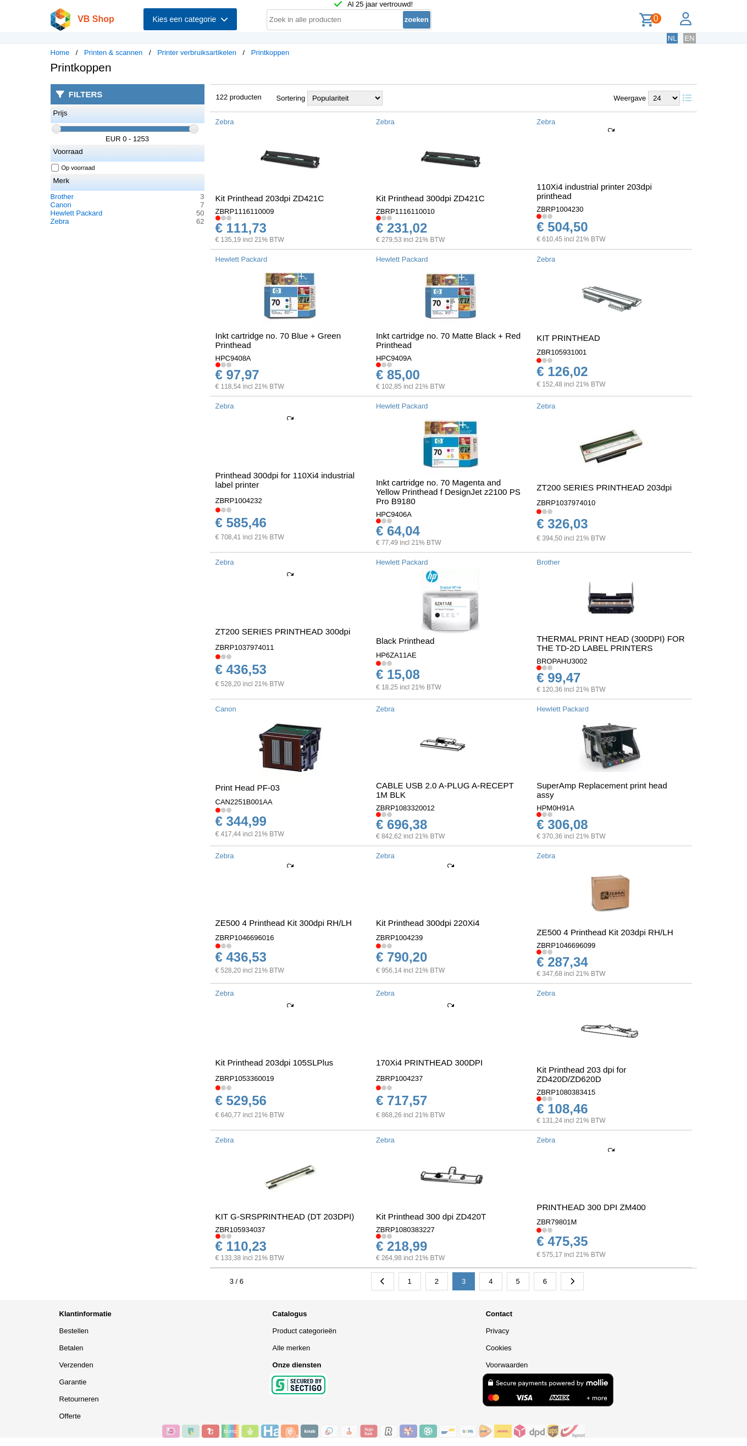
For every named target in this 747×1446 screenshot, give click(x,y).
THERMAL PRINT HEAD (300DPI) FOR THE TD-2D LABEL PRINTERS (610, 643)
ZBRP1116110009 (244, 211)
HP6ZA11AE (396, 655)
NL (672, 38)
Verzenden (76, 1365)
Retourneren (79, 1399)
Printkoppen (270, 52)
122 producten (239, 97)
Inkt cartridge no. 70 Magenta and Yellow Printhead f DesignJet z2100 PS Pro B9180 (448, 492)
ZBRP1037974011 (244, 647)
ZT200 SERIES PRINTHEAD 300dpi (283, 631)
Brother (62, 196)
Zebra (60, 221)
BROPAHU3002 (561, 661)
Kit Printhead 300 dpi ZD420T (431, 1216)
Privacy (498, 1331)
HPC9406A (394, 514)
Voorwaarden (507, 1365)
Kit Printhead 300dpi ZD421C (430, 198)
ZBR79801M (556, 1222)
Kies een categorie (190, 19)
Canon (61, 205)
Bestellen (73, 1331)
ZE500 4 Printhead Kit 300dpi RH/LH (283, 923)
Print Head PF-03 (247, 787)
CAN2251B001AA (244, 802)
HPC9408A (233, 358)
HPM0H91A (555, 808)
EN (689, 38)
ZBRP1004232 (238, 500)
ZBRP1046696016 (244, 938)
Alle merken (292, 1348)
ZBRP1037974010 (565, 503)
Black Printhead (405, 640)
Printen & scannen (113, 52)
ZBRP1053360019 (244, 1078)
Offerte (70, 1416)
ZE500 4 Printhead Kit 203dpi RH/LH (604, 932)
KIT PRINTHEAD (568, 338)
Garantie (73, 1382)
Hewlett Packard (77, 213)
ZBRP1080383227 (405, 1230)
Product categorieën (304, 1331)
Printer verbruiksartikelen (196, 52)
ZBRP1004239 (399, 938)
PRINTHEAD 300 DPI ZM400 (591, 1207)
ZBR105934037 (240, 1230)
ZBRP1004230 (559, 209)
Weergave (629, 98)
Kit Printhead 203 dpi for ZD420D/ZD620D (581, 1074)
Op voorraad (73, 167)
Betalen (71, 1348)
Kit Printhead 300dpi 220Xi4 (428, 923)
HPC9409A (394, 358)
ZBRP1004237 (399, 1078)
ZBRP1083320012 (405, 808)
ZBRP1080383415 (565, 1092)
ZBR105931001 (561, 352)
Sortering (291, 98)
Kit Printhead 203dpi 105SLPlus (274, 1062)
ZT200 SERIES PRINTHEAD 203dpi (604, 487)
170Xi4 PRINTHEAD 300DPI (429, 1062)
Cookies (499, 1348)
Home (60, 52)
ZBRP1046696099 (565, 945)
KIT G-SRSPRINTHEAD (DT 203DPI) (285, 1216)
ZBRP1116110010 (405, 211)
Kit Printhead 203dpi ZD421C (269, 198)
